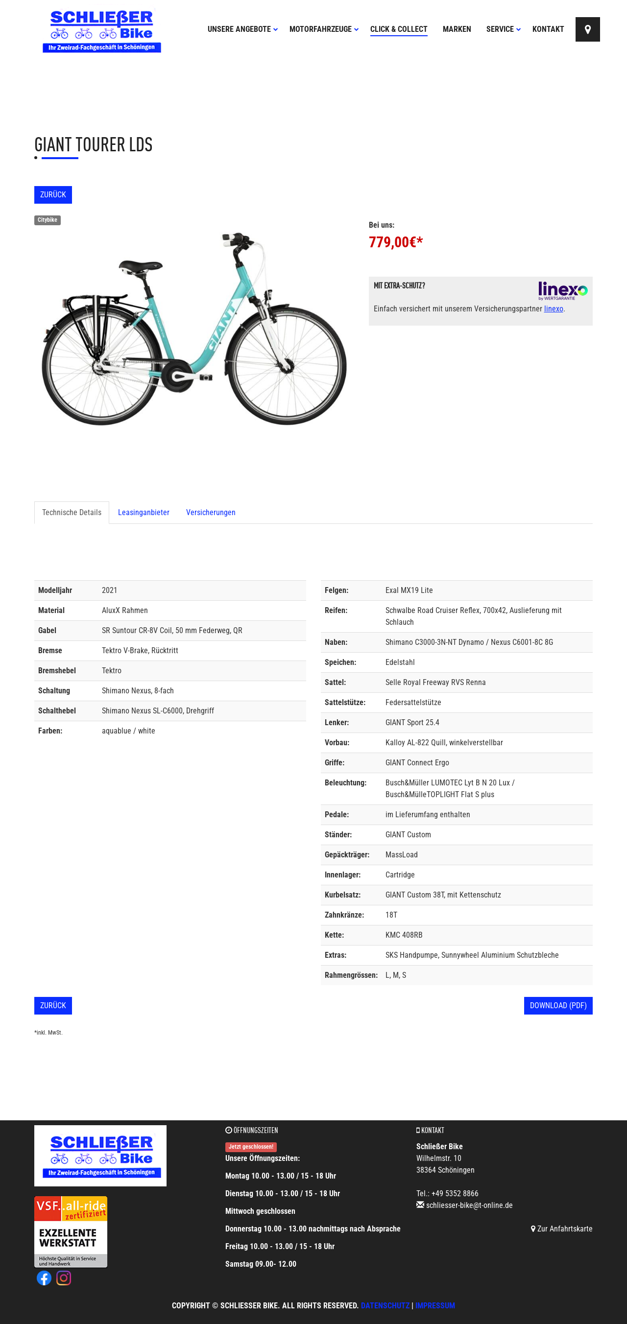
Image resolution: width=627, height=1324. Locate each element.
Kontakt (548, 29)
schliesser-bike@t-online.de (469, 1205)
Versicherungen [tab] (211, 512)
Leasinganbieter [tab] (143, 512)
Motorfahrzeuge (324, 29)
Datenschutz (385, 1305)
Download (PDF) (558, 1005)
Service (503, 29)
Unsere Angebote (243, 29)
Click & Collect (399, 29)
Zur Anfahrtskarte (562, 1228)
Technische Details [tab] (71, 512)
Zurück (53, 194)
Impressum (435, 1305)
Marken (457, 29)
